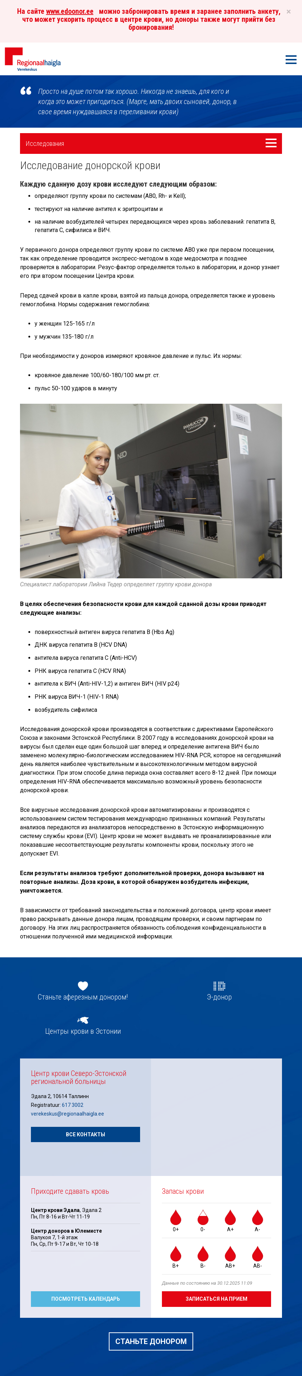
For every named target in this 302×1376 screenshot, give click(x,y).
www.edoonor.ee (70, 11)
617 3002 (72, 1105)
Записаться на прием (216, 1299)
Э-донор (219, 997)
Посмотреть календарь (85, 1299)
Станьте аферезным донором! (83, 997)
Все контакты (85, 1134)
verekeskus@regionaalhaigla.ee (67, 1114)
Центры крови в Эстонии (83, 1031)
